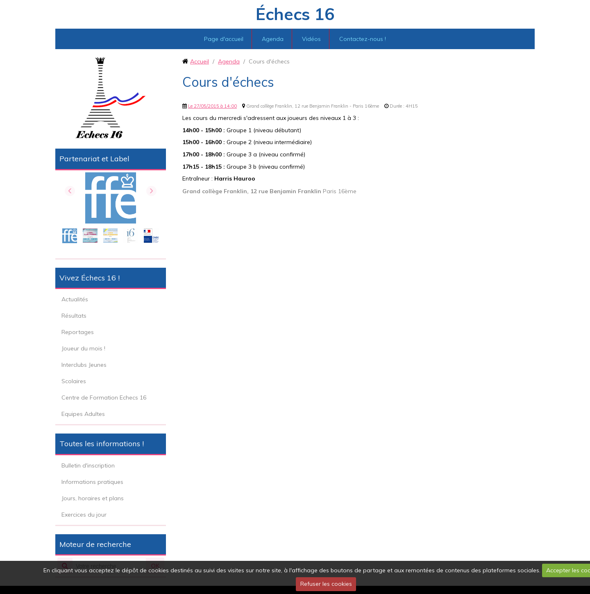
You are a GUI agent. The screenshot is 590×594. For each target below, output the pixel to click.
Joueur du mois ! (83, 348)
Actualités (74, 299)
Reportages (77, 332)
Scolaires (73, 381)
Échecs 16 (295, 14)
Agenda (273, 39)
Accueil (199, 61)
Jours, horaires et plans (92, 498)
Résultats (73, 315)
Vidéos (311, 39)
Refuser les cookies (326, 583)
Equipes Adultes (83, 414)
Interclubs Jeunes (84, 364)
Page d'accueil (223, 39)
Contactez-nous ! (362, 39)
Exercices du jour (84, 514)
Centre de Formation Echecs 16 (103, 397)
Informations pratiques (92, 482)
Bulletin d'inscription (88, 465)
